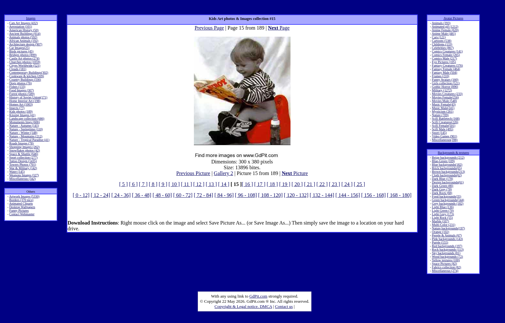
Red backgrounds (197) (447, 246)
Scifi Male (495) (442, 129)
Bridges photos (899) (22, 55)
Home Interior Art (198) (24, 101)
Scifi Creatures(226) (445, 122)
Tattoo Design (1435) (23, 161)
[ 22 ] (322, 184)
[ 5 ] (123, 184)
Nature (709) (440, 115)
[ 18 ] (272, 184)
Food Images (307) (21, 90)
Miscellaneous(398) (444, 140)
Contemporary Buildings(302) (28, 72)
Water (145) (17, 171)
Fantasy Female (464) (446, 69)
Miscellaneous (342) (22, 178)
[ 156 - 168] (373, 195)
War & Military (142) (23, 168)
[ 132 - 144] (322, 195)
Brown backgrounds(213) (448, 171)
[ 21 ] (309, 184)
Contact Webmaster (21, 214)
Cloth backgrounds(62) (447, 175)
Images (30, 18)
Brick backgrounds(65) (447, 168)
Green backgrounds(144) (448, 200)
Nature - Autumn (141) (24, 125)
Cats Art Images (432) (23, 23)
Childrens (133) (442, 44)
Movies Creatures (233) (447, 94)
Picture (295, 173)
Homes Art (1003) (21, 104)
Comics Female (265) (446, 55)
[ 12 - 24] (100, 195)
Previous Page (209, 28)
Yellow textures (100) (446, 260)
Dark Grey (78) (442, 189)
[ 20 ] (297, 184)
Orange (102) (440, 232)
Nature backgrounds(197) (448, 228)
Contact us (284, 306)
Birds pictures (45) (21, 51)
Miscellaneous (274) (445, 270)
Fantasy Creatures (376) (447, 65)
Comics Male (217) (444, 58)
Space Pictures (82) (444, 263)
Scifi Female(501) (443, 125)
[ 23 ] (334, 184)
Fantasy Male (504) (444, 72)
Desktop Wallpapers (22, 207)
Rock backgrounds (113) (448, 249)
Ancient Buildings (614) (24, 33)
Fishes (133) (17, 86)
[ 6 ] (133, 184)
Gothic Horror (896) (445, 86)
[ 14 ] (223, 184)
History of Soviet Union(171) (28, 97)
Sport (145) (439, 132)
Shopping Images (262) (24, 147)
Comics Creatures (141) (447, 51)
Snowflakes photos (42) (24, 150)
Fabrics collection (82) (446, 267)
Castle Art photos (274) (24, 58)
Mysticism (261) (442, 111)
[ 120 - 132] (296, 195)
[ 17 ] (259, 184)
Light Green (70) (443, 210)
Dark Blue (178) (442, 178)
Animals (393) (441, 23)
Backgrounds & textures (453, 152)
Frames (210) (440, 76)
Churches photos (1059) (24, 62)
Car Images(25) (19, 48)
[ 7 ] (143, 184)
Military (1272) (442, 90)
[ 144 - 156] (348, 195)
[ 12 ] (199, 184)
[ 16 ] (247, 184)
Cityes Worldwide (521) (24, 65)
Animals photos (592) (23, 37)
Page (279, 28)
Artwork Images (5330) (24, 196)
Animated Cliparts (21, 203)
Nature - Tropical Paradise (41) (29, 140)
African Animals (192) (23, 40)
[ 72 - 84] (203, 195)
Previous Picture (193, 173)
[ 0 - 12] (81, 195)
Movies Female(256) (445, 97)
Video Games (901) (444, 136)
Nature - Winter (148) (23, 132)
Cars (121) (439, 37)
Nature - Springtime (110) (26, 129)
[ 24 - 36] (121, 195)
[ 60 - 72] (183, 195)
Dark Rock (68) (442, 193)
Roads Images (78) (21, 143)
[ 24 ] (347, 184)
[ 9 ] (163, 184)
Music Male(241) (443, 108)
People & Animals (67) (447, 235)
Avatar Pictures (453, 18)
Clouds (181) (17, 69)
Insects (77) (16, 108)
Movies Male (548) (444, 101)
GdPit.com (258, 296)
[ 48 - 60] (162, 195)
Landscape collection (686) (26, 118)
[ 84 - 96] (224, 195)
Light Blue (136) (442, 207)
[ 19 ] (285, 184)
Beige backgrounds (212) (448, 157)
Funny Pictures (19, 210)
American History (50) (23, 30)
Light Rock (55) (442, 217)
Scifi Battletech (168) (446, 118)
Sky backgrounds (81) (446, 253)
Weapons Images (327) (24, 175)
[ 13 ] (211, 184)
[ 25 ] (359, 184)
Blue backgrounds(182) (447, 164)
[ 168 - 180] (399, 195)
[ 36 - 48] (141, 195)
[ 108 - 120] (270, 195)
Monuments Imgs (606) (24, 122)
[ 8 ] (153, 184)
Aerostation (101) (20, 26)
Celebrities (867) (442, 48)
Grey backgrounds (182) (447, 203)
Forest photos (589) (21, 94)
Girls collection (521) (446, 83)
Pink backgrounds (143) (447, 239)
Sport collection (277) (23, 157)
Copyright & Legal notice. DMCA (243, 306)
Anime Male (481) (444, 33)
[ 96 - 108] (246, 195)
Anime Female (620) (445, 30)
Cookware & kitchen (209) (26, 76)
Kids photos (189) (21, 111)
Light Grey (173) (443, 214)
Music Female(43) (444, 104)
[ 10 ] (174, 184)
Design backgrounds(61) (448, 182)
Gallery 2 (223, 173)
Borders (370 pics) (21, 200)
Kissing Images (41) (22, 115)
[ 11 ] (186, 184)
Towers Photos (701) (22, 164)
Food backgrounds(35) (446, 196)
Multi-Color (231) (443, 224)
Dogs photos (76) (20, 83)
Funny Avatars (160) (445, 79)
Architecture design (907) (25, 44)
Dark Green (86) (442, 186)
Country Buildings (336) (25, 79)
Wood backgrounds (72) (447, 256)
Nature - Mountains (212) (25, 136)
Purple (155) (440, 242)
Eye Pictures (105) (444, 62)
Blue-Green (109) (443, 161)
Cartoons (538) (441, 40)
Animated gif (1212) (445, 26)
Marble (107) (440, 221)
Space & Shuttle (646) (23, 154)
